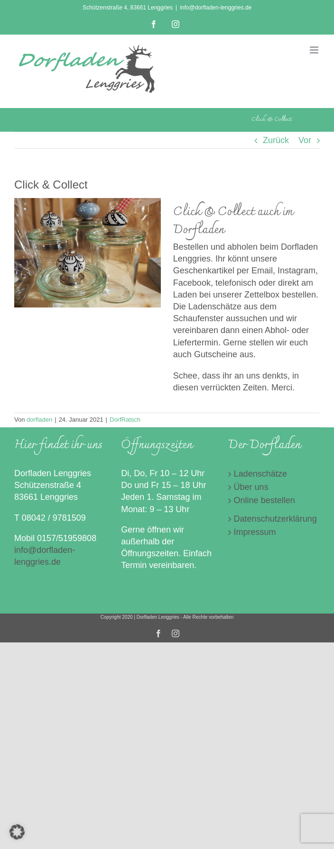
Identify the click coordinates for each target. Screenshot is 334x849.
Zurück (276, 140)
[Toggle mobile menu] (315, 50)
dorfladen (39, 419)
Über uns (251, 487)
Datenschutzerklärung (274, 519)
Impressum (255, 532)
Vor (304, 140)
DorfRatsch (125, 419)
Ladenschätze (260, 474)
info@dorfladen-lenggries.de (215, 7)
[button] (17, 832)
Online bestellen (264, 500)
